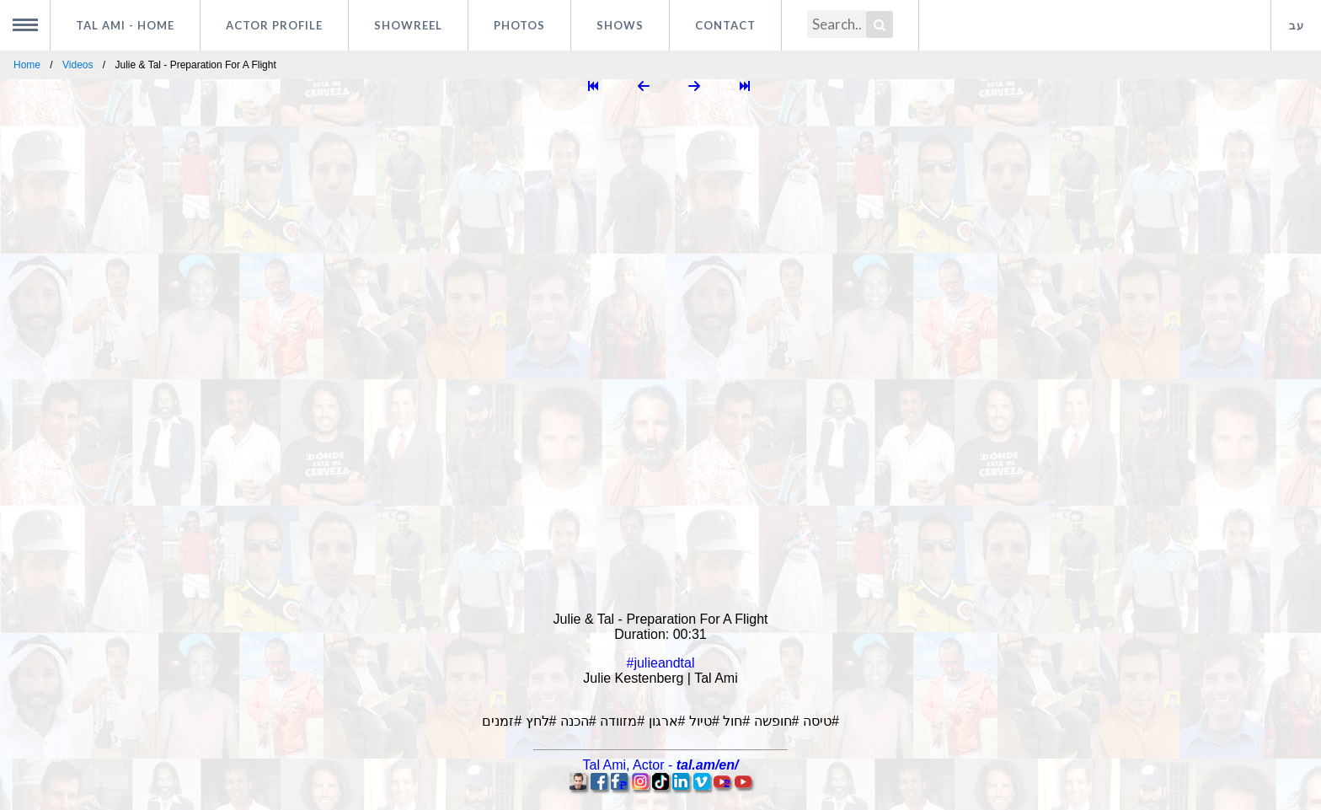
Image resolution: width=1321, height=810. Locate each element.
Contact (725, 25)
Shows (620, 25)
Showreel (408, 25)
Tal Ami (125, 25)
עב (1296, 25)
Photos (519, 25)
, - (661, 765)
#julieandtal (661, 663)
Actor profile (274, 25)
